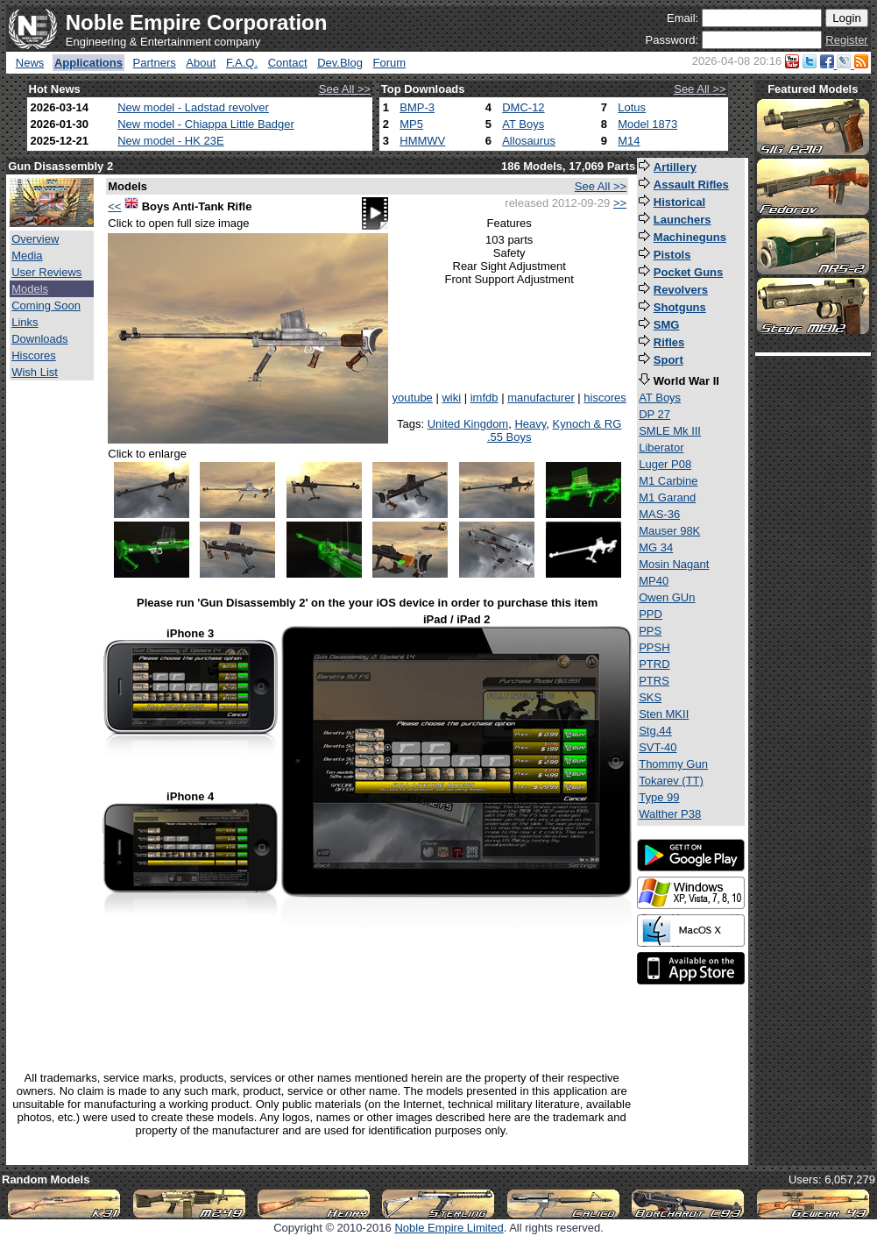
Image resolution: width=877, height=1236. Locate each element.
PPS (650, 630)
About (201, 62)
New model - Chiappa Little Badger (205, 124)
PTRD (654, 664)
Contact (288, 62)
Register (846, 39)
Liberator (661, 447)
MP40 (653, 580)
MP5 (411, 124)
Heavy (530, 423)
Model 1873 (647, 124)
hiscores (604, 397)
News (30, 62)
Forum (390, 62)
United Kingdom (468, 423)
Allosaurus (528, 140)
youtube (413, 397)
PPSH (654, 647)
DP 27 (654, 414)
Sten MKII (664, 714)
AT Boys (523, 124)
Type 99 (659, 797)
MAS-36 (659, 514)
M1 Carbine (668, 480)
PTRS (654, 680)
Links (24, 322)
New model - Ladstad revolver (193, 107)
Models (29, 288)
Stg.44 (655, 730)
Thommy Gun (673, 764)
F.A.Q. (242, 62)
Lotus (632, 107)
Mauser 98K (669, 530)
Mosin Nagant (674, 564)
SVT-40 (657, 747)
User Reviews (46, 272)
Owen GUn (667, 597)
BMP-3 (417, 107)
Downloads (39, 338)
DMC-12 (523, 107)
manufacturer (541, 397)
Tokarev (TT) (671, 780)
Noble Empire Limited (448, 1227)
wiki (451, 397)
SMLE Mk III (670, 430)
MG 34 (656, 547)
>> (619, 203)
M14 (629, 140)
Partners (154, 62)
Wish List (34, 372)
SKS (650, 697)
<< (114, 206)
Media (26, 255)
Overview (35, 238)
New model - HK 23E (170, 140)
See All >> (345, 89)
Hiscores (33, 355)
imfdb (484, 397)
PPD (650, 614)
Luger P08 (665, 464)
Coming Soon (46, 305)
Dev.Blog (340, 62)
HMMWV (422, 140)
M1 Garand (667, 497)
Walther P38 (670, 813)
